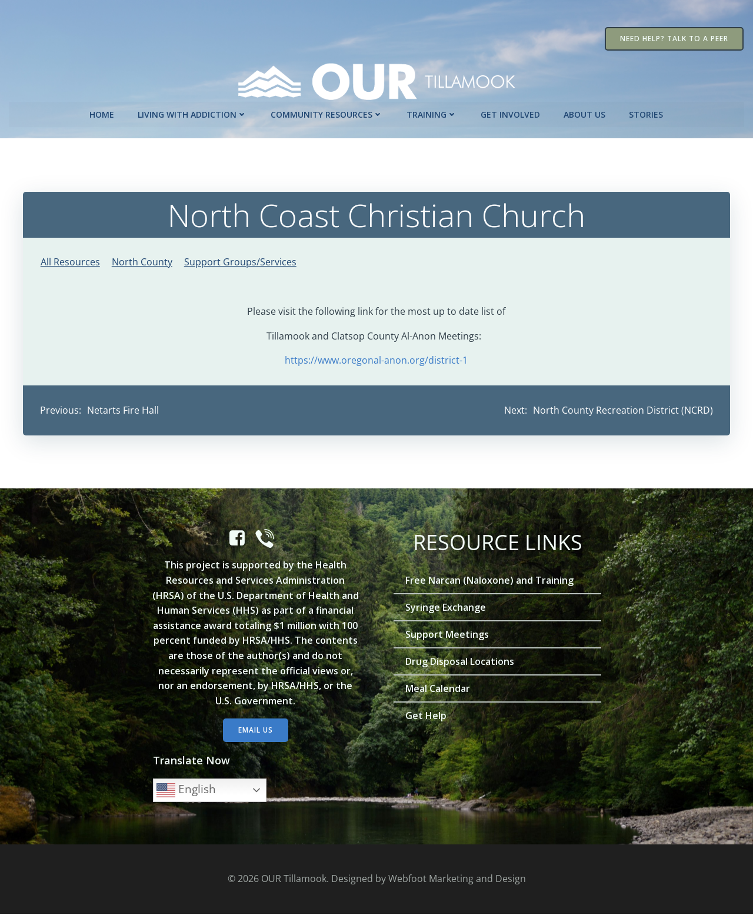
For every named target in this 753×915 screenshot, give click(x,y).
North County (142, 261)
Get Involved (511, 113)
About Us (585, 113)
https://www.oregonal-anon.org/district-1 (376, 360)
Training (432, 113)
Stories (646, 113)
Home (102, 113)
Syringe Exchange (446, 609)
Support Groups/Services (240, 261)
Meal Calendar (438, 690)
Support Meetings (447, 636)
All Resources (70, 261)
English (186, 791)
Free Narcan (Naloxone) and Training (490, 581)
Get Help (426, 717)
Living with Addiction (193, 113)
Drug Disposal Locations (460, 663)
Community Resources (327, 113)
